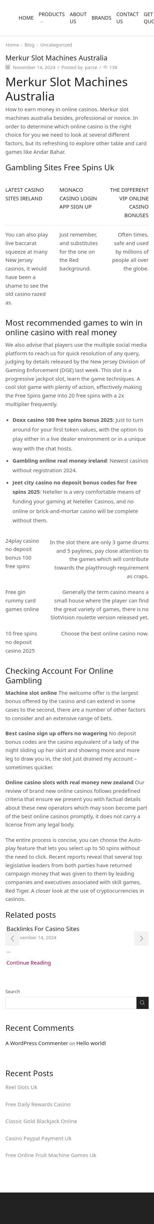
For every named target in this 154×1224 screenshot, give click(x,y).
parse (91, 67)
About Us (78, 18)
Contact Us (127, 18)
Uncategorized (56, 45)
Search (12, 991)
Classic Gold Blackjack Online (41, 1121)
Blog (30, 45)
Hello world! (91, 1043)
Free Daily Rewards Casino (38, 1104)
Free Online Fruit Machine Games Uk (50, 1155)
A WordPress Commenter (36, 1043)
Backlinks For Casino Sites (43, 929)
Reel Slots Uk (21, 1087)
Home (26, 17)
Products (52, 17)
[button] (12, 938)
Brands (101, 17)
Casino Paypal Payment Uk (38, 1138)
